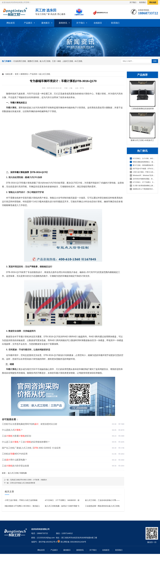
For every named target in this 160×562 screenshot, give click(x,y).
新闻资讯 (63, 23)
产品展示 (28, 23)
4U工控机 (78, 61)
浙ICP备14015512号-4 (48, 542)
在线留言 (98, 23)
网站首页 (11, 23)
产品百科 (33, 74)
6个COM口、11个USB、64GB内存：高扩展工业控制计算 (142, 158)
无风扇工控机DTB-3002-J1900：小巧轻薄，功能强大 (28, 480)
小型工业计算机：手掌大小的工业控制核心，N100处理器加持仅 (142, 172)
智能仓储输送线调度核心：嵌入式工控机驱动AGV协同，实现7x (142, 162)
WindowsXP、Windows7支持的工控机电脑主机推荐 (142, 175)
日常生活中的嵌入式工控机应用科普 (22, 483)
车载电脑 (23, 473)
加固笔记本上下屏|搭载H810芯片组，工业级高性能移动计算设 (142, 189)
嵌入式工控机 (45, 61)
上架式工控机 (67, 61)
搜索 (155, 61)
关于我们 (133, 2)
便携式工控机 (32, 61)
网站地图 (152, 2)
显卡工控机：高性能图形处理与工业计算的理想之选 (142, 165)
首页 (16, 74)
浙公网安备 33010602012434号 (73, 542)
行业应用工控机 (19, 61)
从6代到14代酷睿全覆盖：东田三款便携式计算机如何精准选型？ (142, 179)
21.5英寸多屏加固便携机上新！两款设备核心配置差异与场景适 (142, 186)
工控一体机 (56, 61)
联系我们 (142, 2)
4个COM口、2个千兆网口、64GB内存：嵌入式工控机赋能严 (142, 182)
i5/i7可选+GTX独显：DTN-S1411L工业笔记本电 (142, 169)
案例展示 (45, 23)
